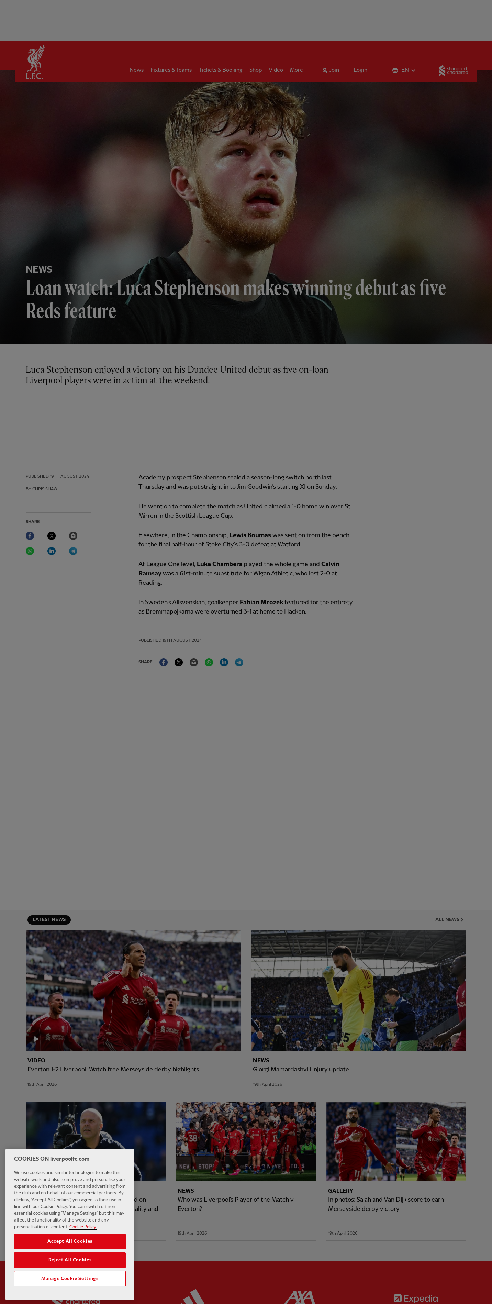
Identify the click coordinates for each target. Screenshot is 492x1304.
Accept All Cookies (69, 1251)
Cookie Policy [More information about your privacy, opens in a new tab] (82, 1237)
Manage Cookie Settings (69, 1288)
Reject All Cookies (70, 1270)
